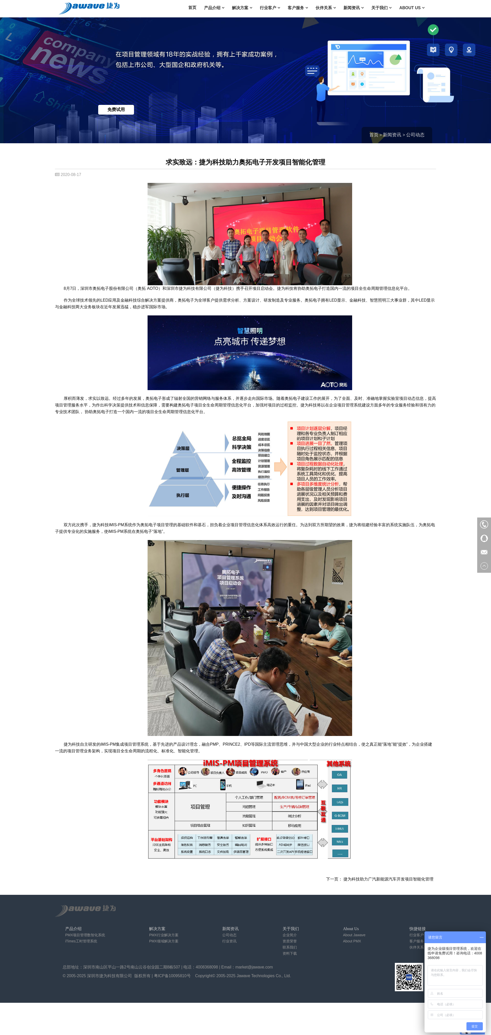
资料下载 (290, 953)
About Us (410, 8)
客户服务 (296, 8)
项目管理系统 (136, 744)
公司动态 (415, 134)
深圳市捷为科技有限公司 (109, 976)
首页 (192, 7)
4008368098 (207, 967)
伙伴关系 (324, 8)
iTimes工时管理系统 (81, 941)
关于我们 (379, 8)
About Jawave (354, 935)
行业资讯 (229, 941)
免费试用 (116, 109)
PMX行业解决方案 (163, 935)
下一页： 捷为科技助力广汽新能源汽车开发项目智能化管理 (379, 879)
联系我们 (290, 947)
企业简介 (290, 935)
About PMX (352, 941)
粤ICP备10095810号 (172, 976)
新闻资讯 (351, 8)
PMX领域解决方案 (163, 941)
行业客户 (268, 8)
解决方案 (240, 8)
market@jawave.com (254, 967)
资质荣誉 (290, 941)
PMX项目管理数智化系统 (85, 935)
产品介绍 (212, 8)
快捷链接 (417, 929)
